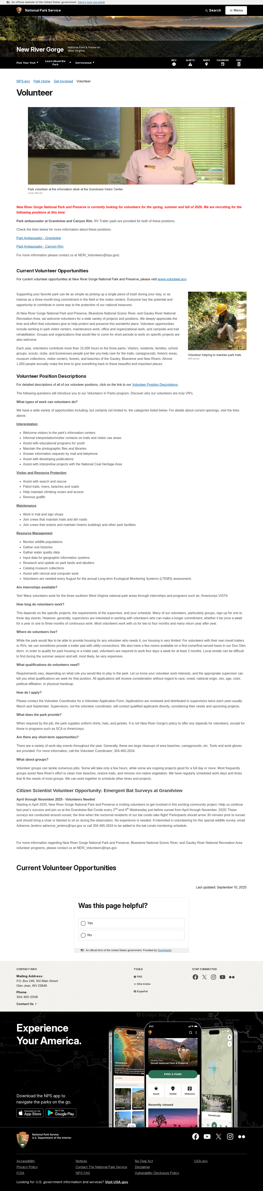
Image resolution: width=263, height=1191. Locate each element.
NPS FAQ (83, 1173)
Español (141, 991)
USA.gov (201, 1161)
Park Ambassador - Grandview (38, 238)
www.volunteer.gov (172, 279)
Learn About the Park (58, 63)
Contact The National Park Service (101, 1167)
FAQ (138, 976)
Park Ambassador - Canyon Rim (39, 246)
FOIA (20, 1173)
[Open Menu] (236, 10)
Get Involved (84, 62)
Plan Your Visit (27, 62)
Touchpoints (165, 950)
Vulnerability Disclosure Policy (157, 1173)
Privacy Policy (27, 1167)
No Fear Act (144, 1161)
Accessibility (25, 1161)
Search (213, 10)
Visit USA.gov (116, 1182)
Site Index (142, 983)
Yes (90, 923)
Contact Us (25, 1004)
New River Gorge (40, 49)
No (89, 935)
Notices (81, 1161)
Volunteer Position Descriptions (155, 384)
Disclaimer (142, 1167)
